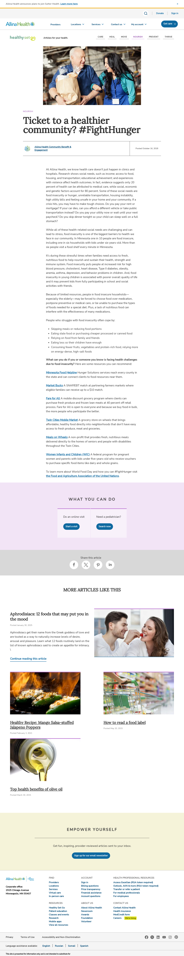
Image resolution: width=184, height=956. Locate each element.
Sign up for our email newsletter (91, 855)
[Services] (98, 25)
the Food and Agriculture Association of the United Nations (82, 476)
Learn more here (69, 3)
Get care (167, 23)
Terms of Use (27, 937)
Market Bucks (54, 385)
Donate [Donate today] (160, 13)
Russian (59, 946)
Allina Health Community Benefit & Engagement (52, 148)
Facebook (146, 937)
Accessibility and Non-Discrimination (61, 937)
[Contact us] (118, 25)
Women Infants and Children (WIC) (68, 454)
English (46, 946)
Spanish (84, 946)
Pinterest (176, 937)
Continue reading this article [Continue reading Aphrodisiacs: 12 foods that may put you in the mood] (28, 659)
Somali (71, 946)
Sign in (174, 13)
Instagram (170, 937)
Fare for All (53, 398)
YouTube (164, 937)
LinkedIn (158, 937)
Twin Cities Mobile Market (62, 420)
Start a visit (71, 526)
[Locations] (77, 25)
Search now (105, 526)
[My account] (139, 25)
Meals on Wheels (57, 437)
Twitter (152, 937)
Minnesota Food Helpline (61, 372)
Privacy (9, 937)
